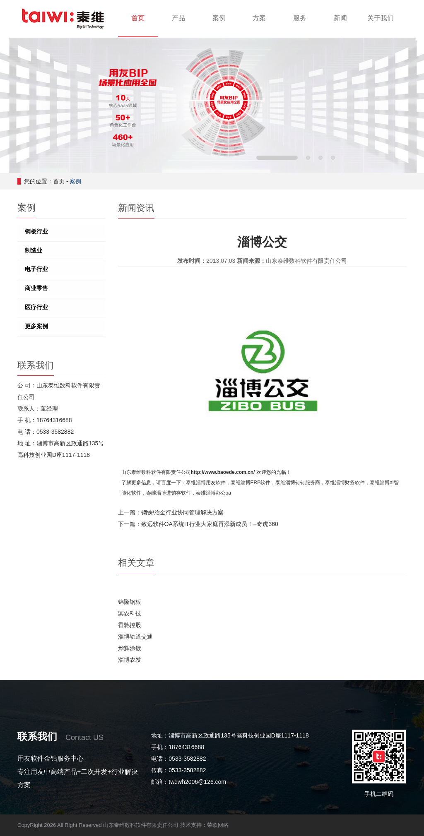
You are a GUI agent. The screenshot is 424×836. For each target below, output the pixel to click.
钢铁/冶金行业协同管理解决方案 (182, 512)
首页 (138, 18)
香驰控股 (129, 625)
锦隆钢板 (129, 601)
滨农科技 (129, 613)
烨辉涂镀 (129, 648)
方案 (259, 18)
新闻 (340, 18)
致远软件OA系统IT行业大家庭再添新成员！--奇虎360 (209, 524)
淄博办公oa (218, 493)
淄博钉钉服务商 (302, 482)
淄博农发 (129, 659)
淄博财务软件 (350, 482)
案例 (219, 18)
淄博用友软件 (211, 482)
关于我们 (380, 18)
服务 (299, 18)
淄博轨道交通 (135, 636)
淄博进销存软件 (173, 493)
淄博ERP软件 (256, 482)
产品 (178, 18)
